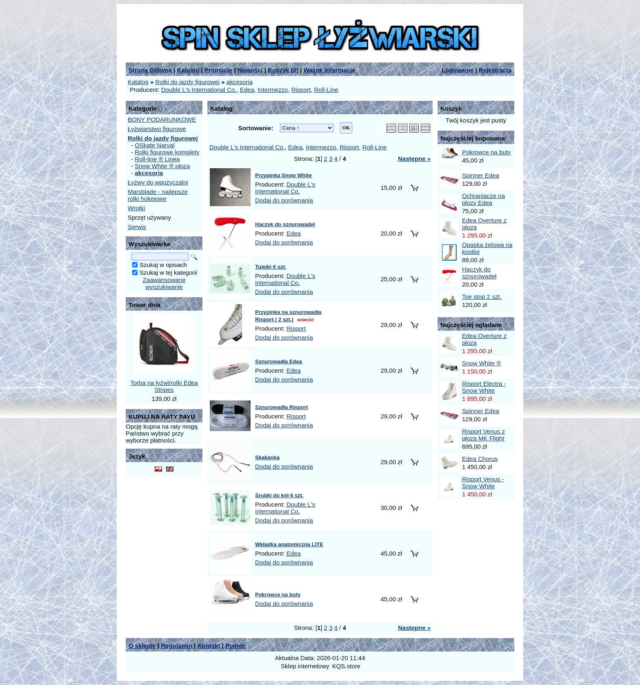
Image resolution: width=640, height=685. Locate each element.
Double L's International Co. (199, 89)
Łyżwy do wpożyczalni (158, 182)
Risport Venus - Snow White (483, 482)
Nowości (250, 70)
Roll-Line (326, 89)
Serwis (137, 226)
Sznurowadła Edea (278, 361)
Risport (301, 89)
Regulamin (176, 645)
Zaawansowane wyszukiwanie (163, 283)
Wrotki (136, 208)
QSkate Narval (155, 145)
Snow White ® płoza (162, 165)
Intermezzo (273, 89)
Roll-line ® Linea (157, 159)
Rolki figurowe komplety (167, 152)
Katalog (188, 70)
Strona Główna (150, 70)
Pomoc (235, 645)
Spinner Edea (480, 175)
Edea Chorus (480, 458)
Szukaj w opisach (163, 264)
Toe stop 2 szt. (482, 296)
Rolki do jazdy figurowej (188, 81)
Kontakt (208, 645)
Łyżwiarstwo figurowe (157, 128)
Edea (247, 89)
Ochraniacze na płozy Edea (483, 199)
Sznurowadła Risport (281, 407)
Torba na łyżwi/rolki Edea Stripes (164, 386)
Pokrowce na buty (277, 595)
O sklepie (142, 645)
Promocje (218, 70)
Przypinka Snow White (283, 175)
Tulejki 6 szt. (270, 267)
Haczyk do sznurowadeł (285, 224)
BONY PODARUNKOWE (162, 119)
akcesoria (240, 81)
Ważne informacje (330, 70)
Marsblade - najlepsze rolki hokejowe (158, 195)
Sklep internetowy (305, 666)
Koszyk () (283, 70)
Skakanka (267, 457)
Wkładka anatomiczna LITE (289, 544)
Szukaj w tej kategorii (168, 272)
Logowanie (457, 70)
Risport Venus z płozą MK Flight (483, 435)
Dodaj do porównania (284, 200)
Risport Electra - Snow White (484, 387)
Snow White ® (481, 363)
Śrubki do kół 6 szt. (279, 495)
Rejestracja (495, 70)
